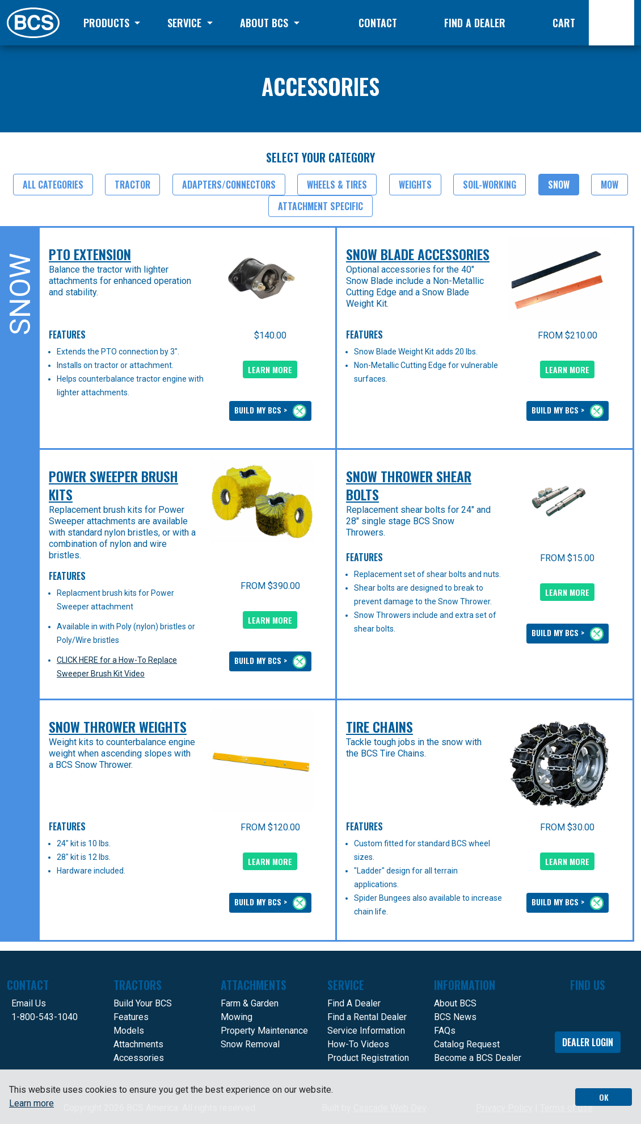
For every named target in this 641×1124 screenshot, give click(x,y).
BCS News (455, 1017)
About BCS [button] (265, 22)
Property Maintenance (264, 1030)
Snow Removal (250, 1044)
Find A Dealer (354, 1003)
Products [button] (107, 22)
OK (604, 1097)
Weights (415, 184)
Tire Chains (379, 727)
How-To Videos (358, 1044)
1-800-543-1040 (44, 1017)
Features (131, 1017)
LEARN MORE (270, 369)
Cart (564, 22)
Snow (559, 184)
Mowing (236, 1017)
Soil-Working (489, 184)
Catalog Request (467, 1044)
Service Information (366, 1030)
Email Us (28, 1003)
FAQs (445, 1030)
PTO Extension (90, 254)
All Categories (53, 184)
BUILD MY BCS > (270, 411)
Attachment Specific (320, 206)
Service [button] (185, 22)
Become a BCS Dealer (477, 1057)
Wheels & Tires (337, 184)
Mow (609, 184)
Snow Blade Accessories (418, 254)
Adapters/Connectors (229, 184)
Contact (378, 22)
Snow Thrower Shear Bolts (408, 485)
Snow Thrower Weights (118, 727)
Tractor (132, 184)
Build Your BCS (142, 1003)
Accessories (138, 1057)
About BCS (455, 1003)
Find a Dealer (474, 22)
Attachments (138, 1044)
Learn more (31, 1103)
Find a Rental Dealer (367, 1017)
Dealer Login (587, 1042)
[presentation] (261, 278)
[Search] (611, 22)
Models (128, 1030)
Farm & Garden (250, 1003)
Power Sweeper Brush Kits (113, 485)
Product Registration (368, 1057)
